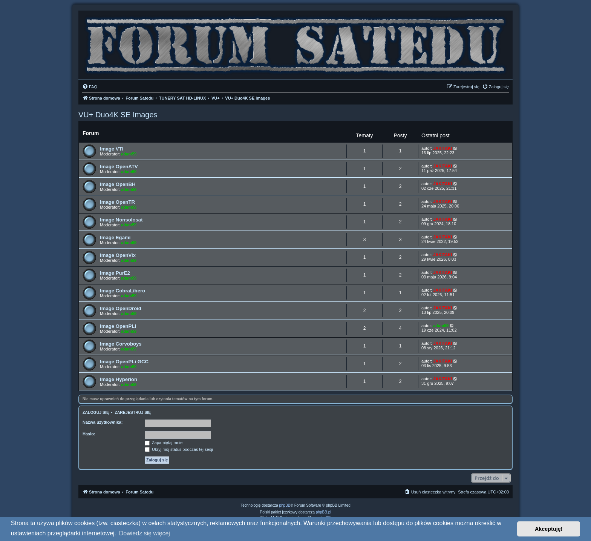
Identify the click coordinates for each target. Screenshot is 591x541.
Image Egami (115, 237)
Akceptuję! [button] (549, 529)
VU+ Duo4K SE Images (118, 115)
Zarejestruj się (133, 412)
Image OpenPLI (118, 326)
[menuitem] (89, 86)
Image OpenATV (119, 166)
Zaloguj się (96, 412)
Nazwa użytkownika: (102, 422)
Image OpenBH (118, 184)
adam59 (128, 154)
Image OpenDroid (120, 308)
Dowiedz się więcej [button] (144, 533)
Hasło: (89, 434)
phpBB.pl (323, 512)
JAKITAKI (442, 148)
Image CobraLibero (122, 291)
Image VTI (111, 149)
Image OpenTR (117, 202)
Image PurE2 (115, 273)
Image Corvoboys (121, 344)
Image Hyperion (118, 379)
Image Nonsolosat (121, 220)
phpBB (285, 505)
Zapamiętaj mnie (163, 442)
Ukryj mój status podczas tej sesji (179, 449)
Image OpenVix (118, 255)
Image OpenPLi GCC (124, 361)
